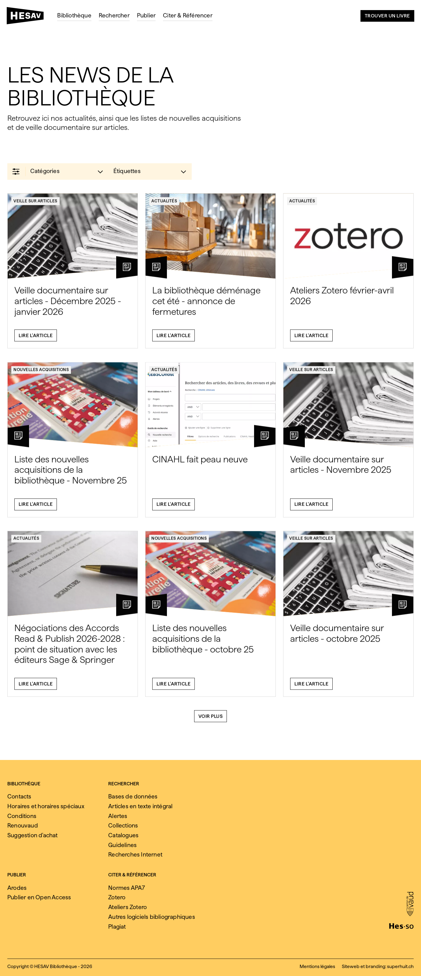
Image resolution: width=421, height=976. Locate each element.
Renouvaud (22, 825)
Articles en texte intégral (140, 806)
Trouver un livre (387, 16)
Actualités (164, 204)
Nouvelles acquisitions (41, 373)
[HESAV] (28, 17)
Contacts (19, 796)
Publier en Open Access (39, 897)
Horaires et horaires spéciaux (45, 806)
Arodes (17, 887)
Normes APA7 (126, 887)
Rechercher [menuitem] (114, 15)
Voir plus (210, 720)
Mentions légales (317, 966)
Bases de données (132, 796)
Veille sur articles (35, 204)
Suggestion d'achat (32, 835)
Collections (123, 825)
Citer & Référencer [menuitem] (187, 15)
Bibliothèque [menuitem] (74, 15)
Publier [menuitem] (146, 15)
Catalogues (123, 835)
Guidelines (122, 845)
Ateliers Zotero (127, 907)
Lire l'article (36, 339)
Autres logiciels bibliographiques (151, 916)
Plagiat (117, 926)
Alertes (117, 816)
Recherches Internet (135, 854)
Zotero (116, 897)
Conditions (21, 816)
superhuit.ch (400, 966)
